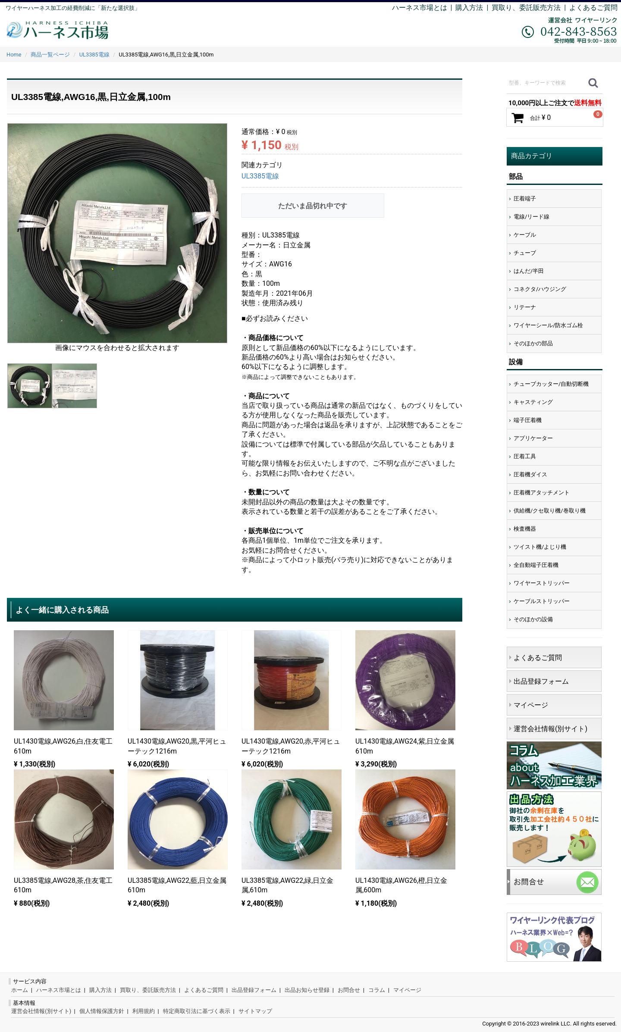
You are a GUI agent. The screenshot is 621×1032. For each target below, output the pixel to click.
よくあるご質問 (593, 7)
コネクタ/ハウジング (540, 289)
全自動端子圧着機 (536, 565)
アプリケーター (533, 438)
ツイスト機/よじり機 (540, 547)
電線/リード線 (531, 216)
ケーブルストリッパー (542, 601)
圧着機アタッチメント (542, 492)
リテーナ (525, 307)
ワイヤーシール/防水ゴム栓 (548, 325)
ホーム (19, 990)
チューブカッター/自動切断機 (551, 384)
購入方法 (469, 7)
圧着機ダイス (530, 474)
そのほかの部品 (533, 343)
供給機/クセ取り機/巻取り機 (550, 510)
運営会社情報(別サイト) (550, 729)
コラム (376, 990)
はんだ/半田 (529, 271)
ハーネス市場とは (419, 7)
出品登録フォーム (541, 681)
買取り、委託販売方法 (148, 990)
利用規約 (143, 1011)
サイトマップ (255, 1011)
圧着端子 (525, 198)
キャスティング (533, 402)
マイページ (531, 705)
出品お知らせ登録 (307, 990)
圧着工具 (525, 456)
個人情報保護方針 (101, 1011)
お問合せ (349, 990)
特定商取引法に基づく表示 (196, 1011)
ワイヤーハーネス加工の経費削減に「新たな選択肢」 (73, 8)
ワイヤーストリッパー (542, 583)
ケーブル (525, 234)
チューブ (525, 253)
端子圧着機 (528, 420)
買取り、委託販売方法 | (530, 7)
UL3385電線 (260, 176)
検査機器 (525, 528)
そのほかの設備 (533, 619)
